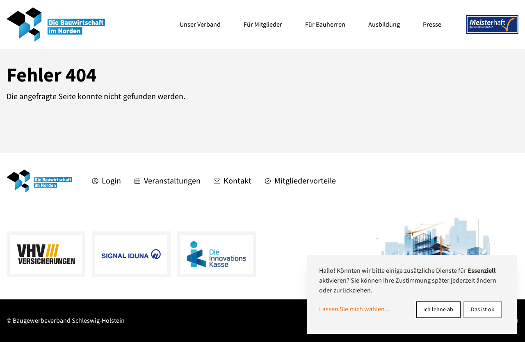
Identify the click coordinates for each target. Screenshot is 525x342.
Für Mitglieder (263, 24)
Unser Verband (200, 24)
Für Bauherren (325, 24)
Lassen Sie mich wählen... (354, 309)
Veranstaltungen (167, 181)
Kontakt (232, 181)
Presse (432, 24)
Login (106, 181)
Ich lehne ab (438, 310)
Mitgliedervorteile (300, 181)
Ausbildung (384, 24)
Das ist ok (482, 310)
